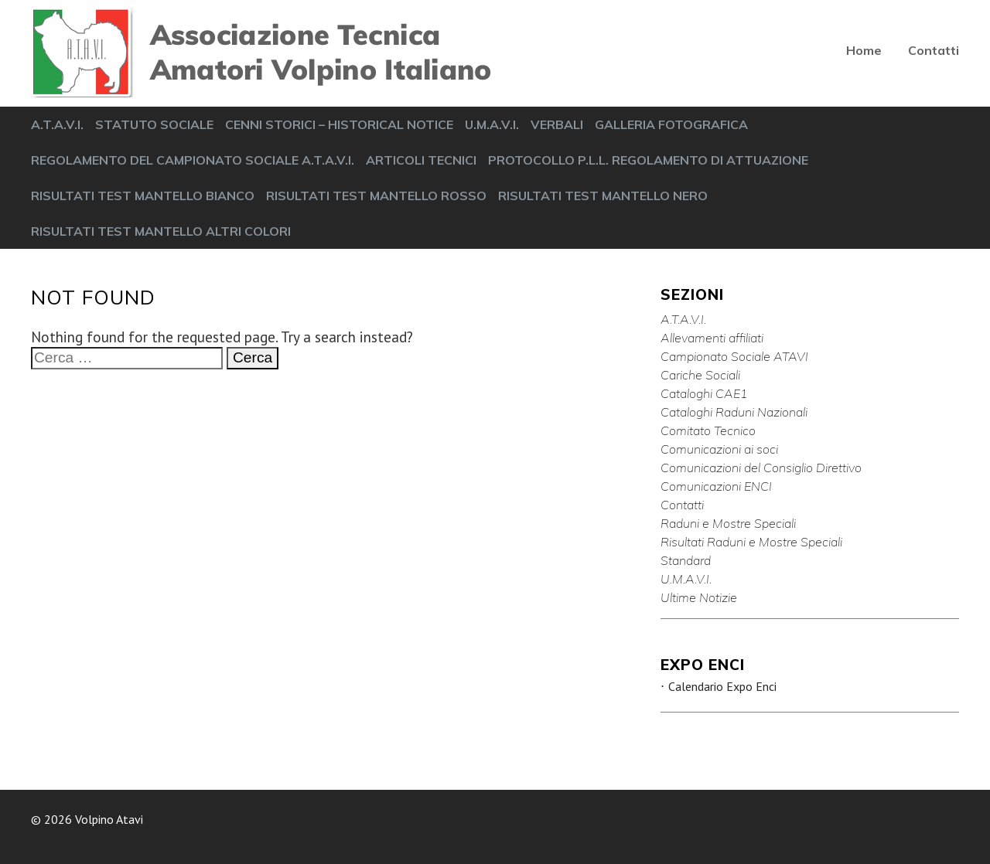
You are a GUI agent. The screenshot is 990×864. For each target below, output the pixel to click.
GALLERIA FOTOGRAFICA (671, 124)
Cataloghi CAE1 (704, 393)
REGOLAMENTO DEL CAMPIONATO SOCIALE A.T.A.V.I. (192, 160)
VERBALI (557, 124)
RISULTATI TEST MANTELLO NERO (603, 195)
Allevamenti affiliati (712, 337)
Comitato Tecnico (708, 430)
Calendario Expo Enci (722, 686)
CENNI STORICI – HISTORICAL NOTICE (339, 124)
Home (864, 50)
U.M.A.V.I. (492, 124)
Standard (686, 560)
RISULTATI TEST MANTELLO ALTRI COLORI (161, 231)
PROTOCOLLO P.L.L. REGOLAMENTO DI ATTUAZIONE (648, 160)
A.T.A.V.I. (57, 124)
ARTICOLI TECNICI (421, 160)
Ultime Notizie (699, 597)
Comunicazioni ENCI (716, 486)
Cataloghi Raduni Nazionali (734, 412)
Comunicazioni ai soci (719, 449)
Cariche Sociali (700, 375)
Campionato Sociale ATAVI (734, 356)
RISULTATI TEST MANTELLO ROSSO (376, 195)
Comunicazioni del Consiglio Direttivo (761, 467)
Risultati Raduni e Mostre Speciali (751, 541)
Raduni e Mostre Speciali (728, 523)
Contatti (933, 50)
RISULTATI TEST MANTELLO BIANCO (142, 195)
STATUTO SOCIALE (154, 124)
